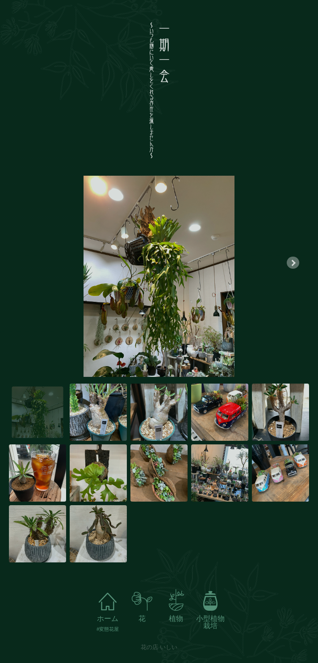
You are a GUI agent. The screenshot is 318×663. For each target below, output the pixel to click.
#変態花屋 (107, 629)
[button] (293, 263)
